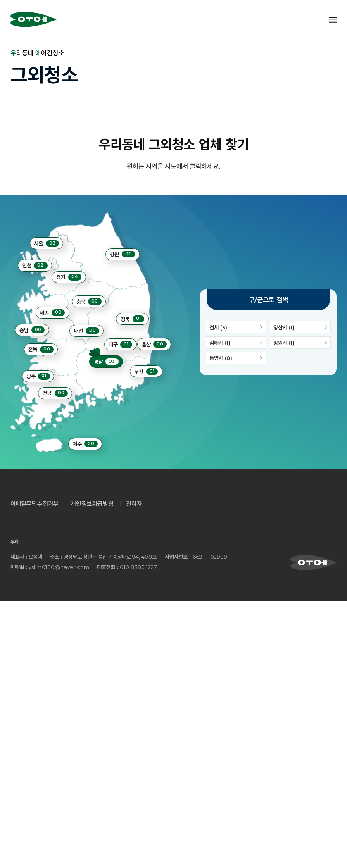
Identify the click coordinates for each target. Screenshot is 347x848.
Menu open (333, 19)
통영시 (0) (236, 358)
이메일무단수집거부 (34, 503)
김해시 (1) (236, 342)
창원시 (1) (300, 342)
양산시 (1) (300, 327)
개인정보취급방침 (92, 503)
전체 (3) (236, 327)
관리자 (134, 503)
